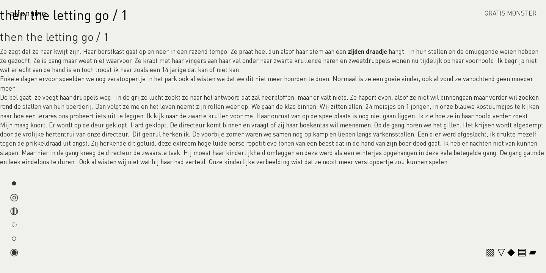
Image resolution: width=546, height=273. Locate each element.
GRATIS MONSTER (511, 13)
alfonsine (28, 13)
